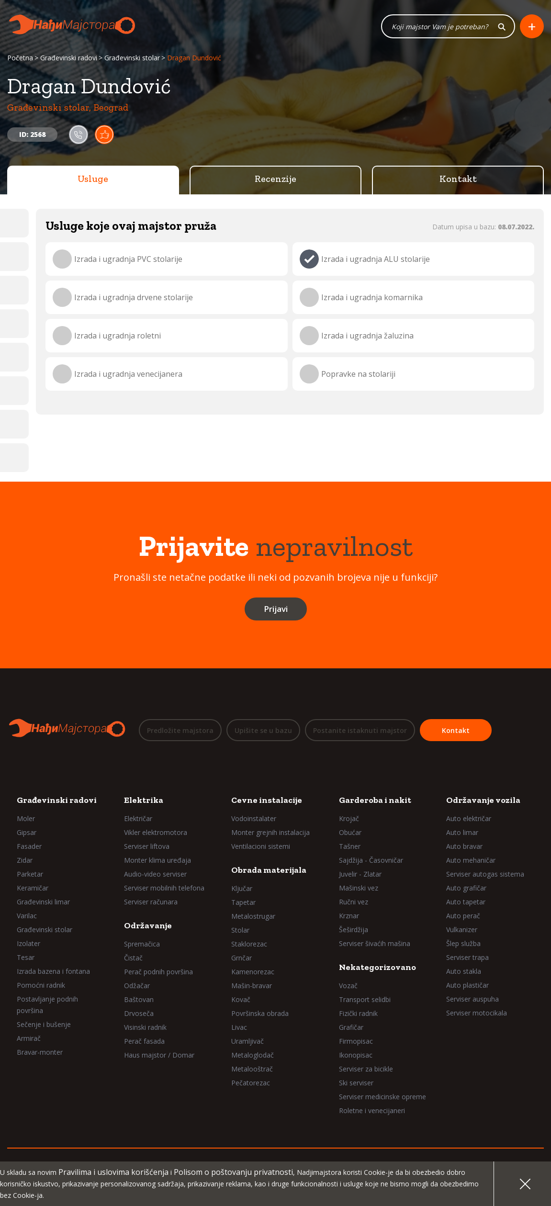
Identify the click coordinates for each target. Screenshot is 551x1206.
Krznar (349, 915)
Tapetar (243, 902)
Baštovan (139, 999)
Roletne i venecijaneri (372, 1110)
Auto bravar (464, 846)
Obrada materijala (268, 870)
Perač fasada (144, 1041)
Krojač (349, 818)
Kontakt (458, 179)
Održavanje (148, 925)
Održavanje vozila (483, 800)
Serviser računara (151, 901)
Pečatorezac (250, 1082)
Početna (20, 58)
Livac (239, 1027)
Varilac (27, 915)
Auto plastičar (467, 985)
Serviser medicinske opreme (382, 1096)
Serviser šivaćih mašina (374, 943)
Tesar (25, 957)
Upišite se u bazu (263, 730)
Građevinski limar (43, 901)
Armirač (29, 1038)
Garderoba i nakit (375, 800)
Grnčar (241, 957)
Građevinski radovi (68, 58)
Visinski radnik (145, 1027)
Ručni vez (353, 901)
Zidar (25, 860)
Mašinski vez (358, 887)
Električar (138, 818)
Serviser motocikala (476, 1012)
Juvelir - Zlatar (360, 874)
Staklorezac (249, 943)
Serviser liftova (146, 846)
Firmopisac (356, 1041)
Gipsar (26, 832)
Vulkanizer (461, 929)
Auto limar (462, 832)
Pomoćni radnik (41, 985)
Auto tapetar (465, 901)
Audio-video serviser (155, 874)
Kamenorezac (252, 971)
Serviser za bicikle (366, 1068)
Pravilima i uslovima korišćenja (113, 1172)
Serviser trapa (467, 957)
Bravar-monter (40, 1052)
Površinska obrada (260, 1013)
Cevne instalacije (266, 800)
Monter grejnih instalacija (270, 832)
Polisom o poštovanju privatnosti (233, 1172)
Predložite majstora (180, 730)
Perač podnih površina (158, 971)
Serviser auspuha (472, 998)
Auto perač (463, 915)
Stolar (240, 930)
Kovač (240, 999)
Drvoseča (139, 1013)
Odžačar (137, 985)
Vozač (348, 985)
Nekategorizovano (377, 967)
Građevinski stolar (132, 58)
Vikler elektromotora (155, 832)
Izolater (28, 943)
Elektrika (143, 800)
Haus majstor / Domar (159, 1054)
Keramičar (32, 887)
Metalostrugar (253, 916)
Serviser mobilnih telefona (164, 887)
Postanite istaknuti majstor (360, 730)
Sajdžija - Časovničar (371, 860)
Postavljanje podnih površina (47, 1004)
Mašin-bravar (251, 985)
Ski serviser (356, 1082)
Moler (26, 818)
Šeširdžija (353, 929)
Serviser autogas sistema (485, 874)
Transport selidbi (365, 999)
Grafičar (351, 1027)
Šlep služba (463, 943)
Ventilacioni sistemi (260, 846)
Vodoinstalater (253, 818)
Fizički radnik (358, 1013)
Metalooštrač (252, 1068)
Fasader (29, 846)
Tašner (349, 846)
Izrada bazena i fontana (53, 971)
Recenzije (275, 179)
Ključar (241, 888)
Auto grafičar (466, 887)
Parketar (30, 874)
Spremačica (142, 943)
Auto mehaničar (470, 860)
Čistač (133, 957)
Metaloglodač (252, 1054)
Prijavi (276, 609)
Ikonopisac (355, 1054)
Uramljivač (247, 1041)
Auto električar (468, 818)
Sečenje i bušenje (44, 1024)
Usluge (93, 179)
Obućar (350, 832)
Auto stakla (463, 971)
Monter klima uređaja (157, 860)
